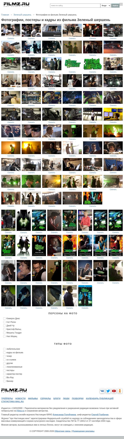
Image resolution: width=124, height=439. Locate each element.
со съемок (11, 360)
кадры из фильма (14, 352)
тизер (9, 356)
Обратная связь (63, 431)
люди (66, 398)
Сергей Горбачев (99, 415)
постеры (10, 370)
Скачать (10, 38)
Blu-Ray (10, 377)
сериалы (45, 398)
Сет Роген (11, 322)
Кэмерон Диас (13, 318)
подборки (77, 398)
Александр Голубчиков (64, 415)
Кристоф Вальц (13, 329)
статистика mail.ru (12, 402)
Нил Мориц (11, 336)
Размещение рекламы (83, 431)
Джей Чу (10, 326)
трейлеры (7, 398)
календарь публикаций (99, 398)
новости (20, 398)
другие (9, 363)
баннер (9, 381)
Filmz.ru (20, 411)
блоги (56, 398)
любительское (13, 349)
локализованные (14, 367)
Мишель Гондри (13, 333)
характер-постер (14, 374)
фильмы (33, 398)
